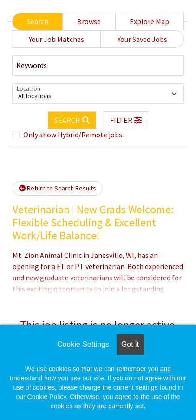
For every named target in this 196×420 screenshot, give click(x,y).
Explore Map (149, 21)
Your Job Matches (56, 39)
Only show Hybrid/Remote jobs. (73, 134)
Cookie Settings (83, 344)
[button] (126, 120)
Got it (130, 344)
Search (37, 21)
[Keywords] (98, 65)
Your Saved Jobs (142, 39)
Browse (89, 21)
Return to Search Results (57, 188)
